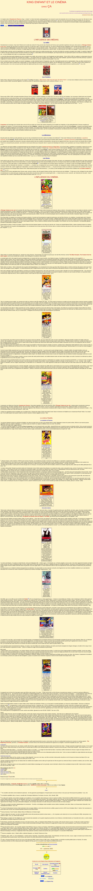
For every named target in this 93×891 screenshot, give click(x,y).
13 (8, 705)
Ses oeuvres (45, 864)
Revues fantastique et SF (45, 873)
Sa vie (36, 864)
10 (37, 163)
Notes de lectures (36, 873)
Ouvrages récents (54, 863)
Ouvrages (35, 868)
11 (4, 169)
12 (28, 598)
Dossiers (55, 872)
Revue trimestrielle (53, 844)
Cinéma (45, 868)
